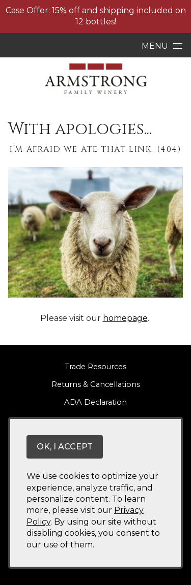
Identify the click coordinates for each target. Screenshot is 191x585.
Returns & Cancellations (95, 384)
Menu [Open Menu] (162, 46)
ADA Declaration (95, 402)
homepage (125, 318)
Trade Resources (95, 366)
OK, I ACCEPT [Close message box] (65, 446)
